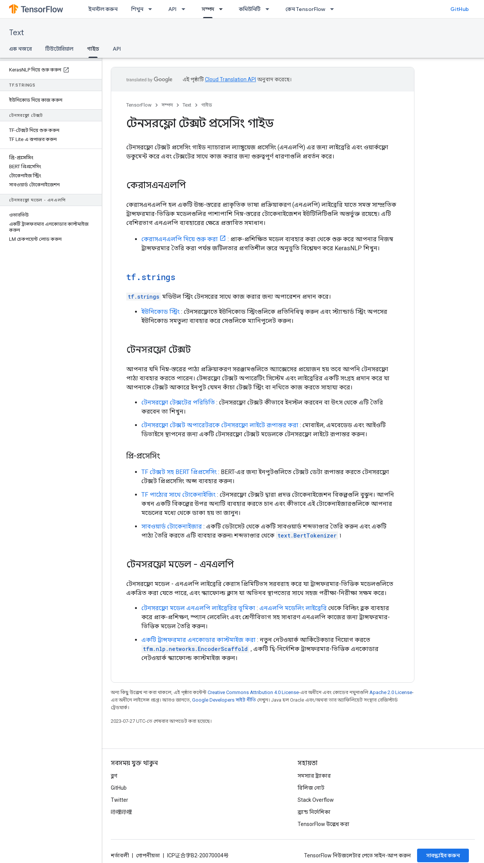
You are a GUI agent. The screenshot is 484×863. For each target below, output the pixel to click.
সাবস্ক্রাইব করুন (443, 855)
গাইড (206, 105)
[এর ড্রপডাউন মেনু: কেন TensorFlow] (334, 9)
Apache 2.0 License (390, 692)
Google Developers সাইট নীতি (224, 700)
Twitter (119, 800)
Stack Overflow (316, 800)
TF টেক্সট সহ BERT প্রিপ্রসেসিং (179, 472)
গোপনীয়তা (148, 855)
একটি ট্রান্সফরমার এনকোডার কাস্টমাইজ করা (198, 639)
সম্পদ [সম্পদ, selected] (208, 9)
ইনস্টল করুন (103, 9)
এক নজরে (20, 48)
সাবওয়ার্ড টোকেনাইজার (171, 526)
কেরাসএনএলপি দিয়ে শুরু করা (179, 239)
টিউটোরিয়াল (59, 48)
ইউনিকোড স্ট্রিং (160, 311)
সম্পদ (167, 105)
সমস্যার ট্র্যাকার (314, 776)
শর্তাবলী (120, 855)
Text (16, 32)
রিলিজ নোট (311, 788)
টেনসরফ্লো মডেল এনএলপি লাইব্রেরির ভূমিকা (198, 608)
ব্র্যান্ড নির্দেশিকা (314, 812)
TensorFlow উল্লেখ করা (323, 824)
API (172, 9)
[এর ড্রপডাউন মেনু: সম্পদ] (223, 9)
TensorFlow (139, 105)
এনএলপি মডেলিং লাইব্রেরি (293, 608)
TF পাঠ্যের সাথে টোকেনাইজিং (178, 494)
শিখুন (137, 9)
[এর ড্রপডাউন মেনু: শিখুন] (152, 9)
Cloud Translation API (230, 79)
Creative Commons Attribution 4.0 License (253, 692)
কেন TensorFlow (305, 9)
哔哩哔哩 (121, 812)
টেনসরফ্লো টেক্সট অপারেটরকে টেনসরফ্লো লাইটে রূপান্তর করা (219, 425)
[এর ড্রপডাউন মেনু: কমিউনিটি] (270, 9)
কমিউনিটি (250, 9)
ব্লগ (114, 776)
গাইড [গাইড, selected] (93, 48)
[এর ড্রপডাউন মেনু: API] (186, 9)
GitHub (459, 9)
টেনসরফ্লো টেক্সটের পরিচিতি (178, 402)
